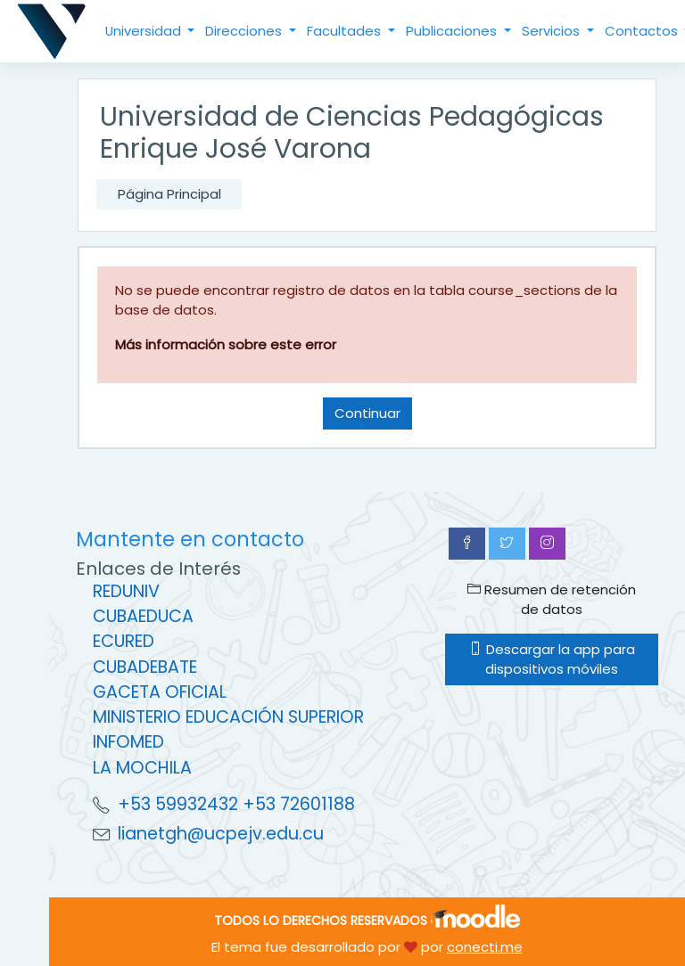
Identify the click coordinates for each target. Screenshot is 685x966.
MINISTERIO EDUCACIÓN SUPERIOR (228, 717)
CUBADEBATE (145, 667)
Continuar (367, 413)
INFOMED (128, 742)
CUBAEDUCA (143, 616)
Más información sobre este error (225, 344)
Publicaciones (453, 30)
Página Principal (169, 193)
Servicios (552, 30)
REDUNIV (126, 591)
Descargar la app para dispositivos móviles (552, 659)
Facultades (345, 30)
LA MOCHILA (142, 767)
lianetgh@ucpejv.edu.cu (221, 834)
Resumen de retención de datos (551, 599)
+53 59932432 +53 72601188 (236, 804)
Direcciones (245, 30)
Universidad (145, 30)
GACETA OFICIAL (160, 692)
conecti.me (485, 946)
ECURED (123, 641)
